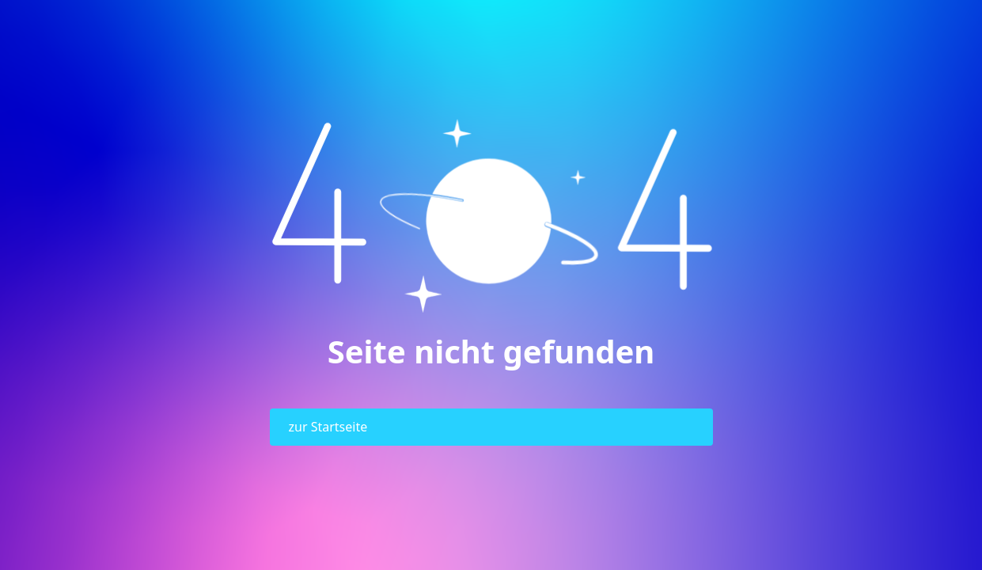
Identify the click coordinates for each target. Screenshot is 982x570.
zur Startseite (328, 426)
